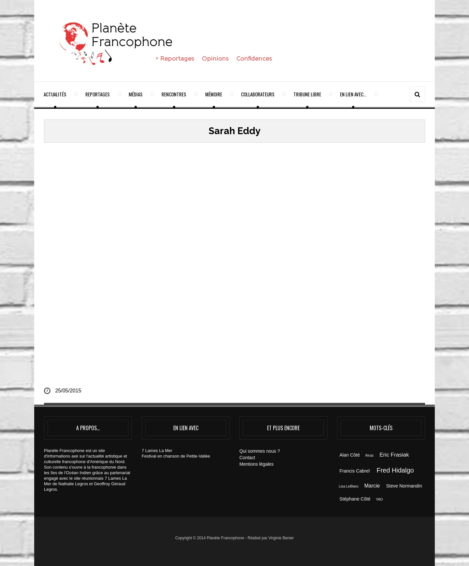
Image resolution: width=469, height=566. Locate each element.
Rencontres (174, 94)
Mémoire (213, 94)
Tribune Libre (307, 94)
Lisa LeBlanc (349, 486)
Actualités (55, 94)
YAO (379, 499)
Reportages (97, 94)
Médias (136, 94)
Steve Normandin (404, 485)
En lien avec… (353, 94)
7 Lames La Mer (157, 450)
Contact (247, 457)
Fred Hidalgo (395, 470)
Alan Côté (349, 455)
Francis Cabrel (354, 471)
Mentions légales (256, 464)
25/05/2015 (68, 390)
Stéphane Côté (354, 499)
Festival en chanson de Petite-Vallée (176, 456)
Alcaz (369, 455)
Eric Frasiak (394, 454)
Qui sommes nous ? (259, 451)
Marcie (372, 485)
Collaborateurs (258, 94)
